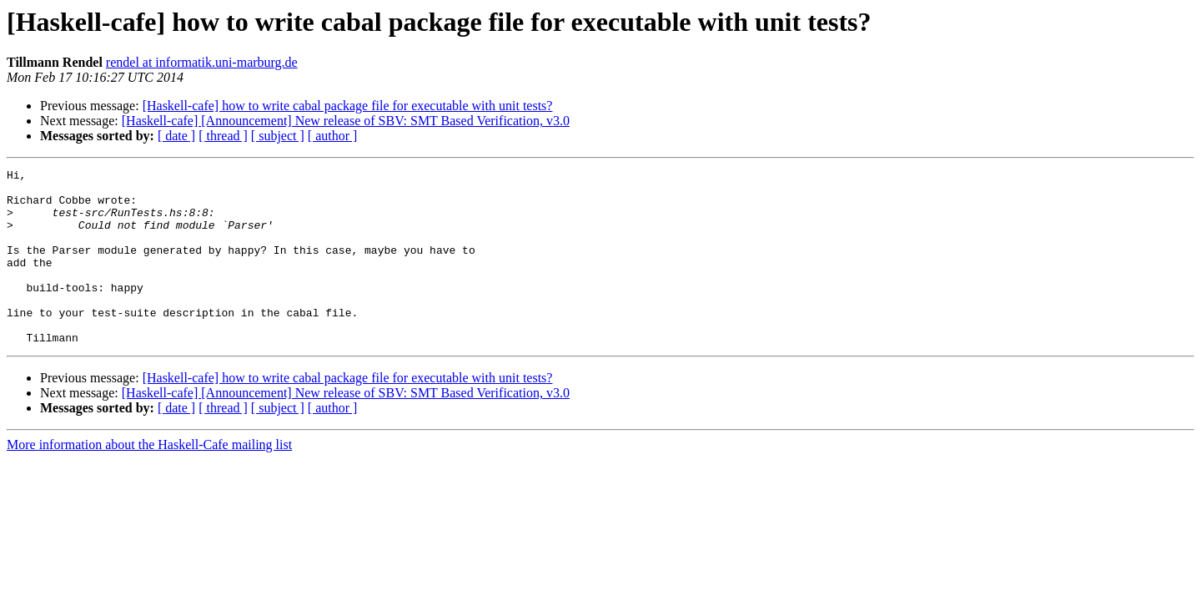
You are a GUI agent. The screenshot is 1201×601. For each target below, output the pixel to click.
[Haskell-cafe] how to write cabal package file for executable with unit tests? (348, 105)
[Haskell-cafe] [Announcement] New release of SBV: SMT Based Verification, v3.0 (346, 121)
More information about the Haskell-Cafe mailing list (149, 479)
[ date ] (176, 136)
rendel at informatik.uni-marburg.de (202, 62)
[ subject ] (277, 136)
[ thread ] (223, 136)
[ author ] (333, 136)
